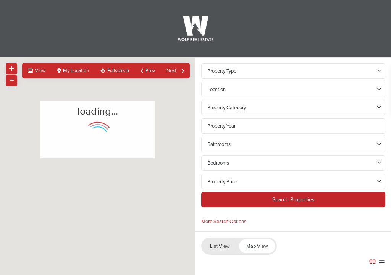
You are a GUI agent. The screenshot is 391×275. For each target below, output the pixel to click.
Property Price (222, 181)
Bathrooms (219, 144)
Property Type (221, 70)
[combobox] (293, 89)
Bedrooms (218, 163)
